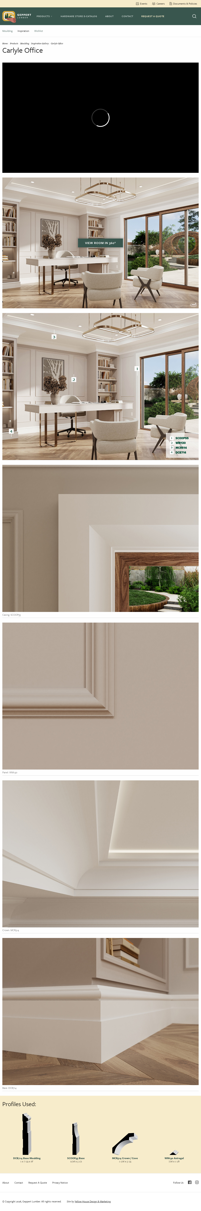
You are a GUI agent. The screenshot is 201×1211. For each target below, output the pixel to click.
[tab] (44, 16)
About (109, 16)
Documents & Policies (185, 3)
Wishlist (38, 31)
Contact (127, 16)
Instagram (197, 1182)
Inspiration (23, 31)
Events (143, 3)
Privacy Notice (60, 1182)
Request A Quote (152, 16)
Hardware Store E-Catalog (79, 16)
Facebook (189, 1182)
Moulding (7, 31)
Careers (161, 3)
